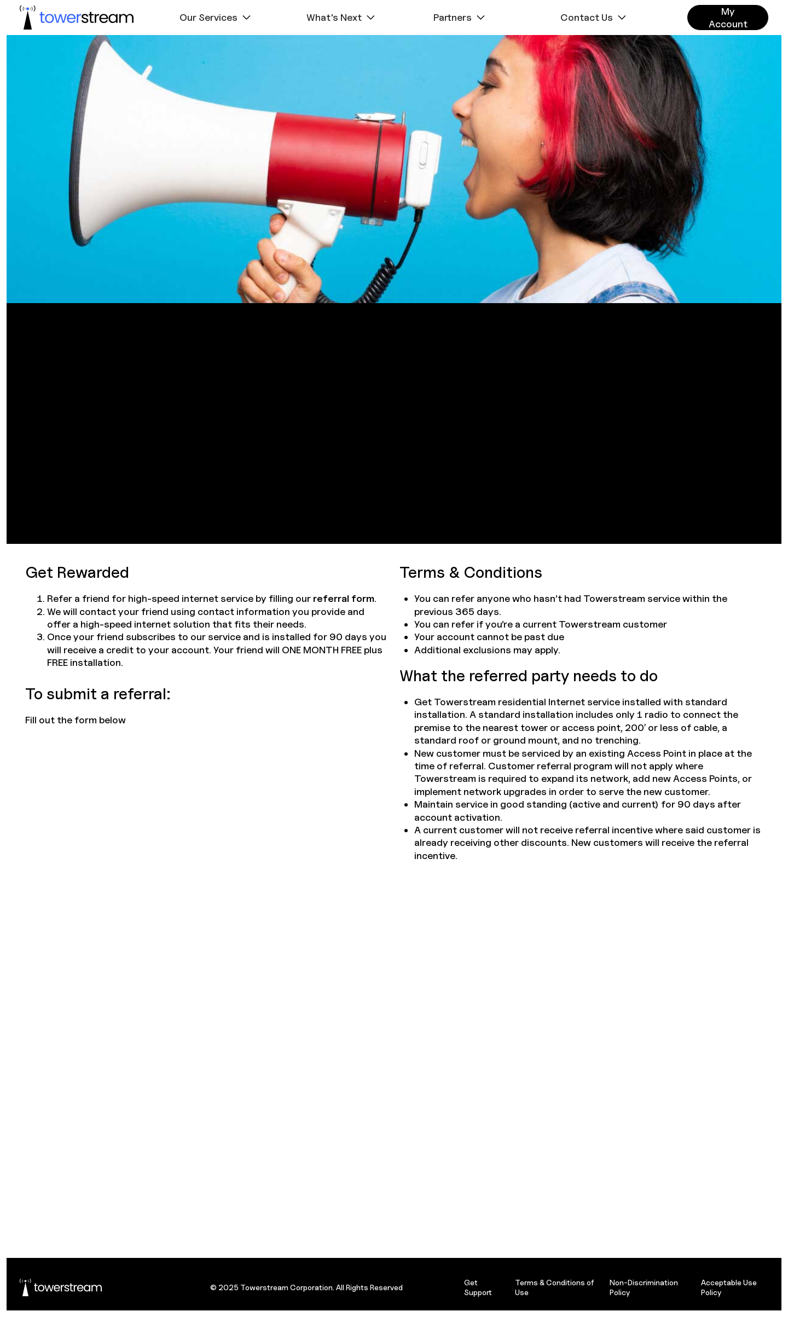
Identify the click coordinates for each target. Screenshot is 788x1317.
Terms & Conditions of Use (554, 1287)
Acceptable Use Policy (729, 1287)
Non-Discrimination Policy (644, 1287)
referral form (343, 598)
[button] (216, 17)
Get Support (478, 1287)
